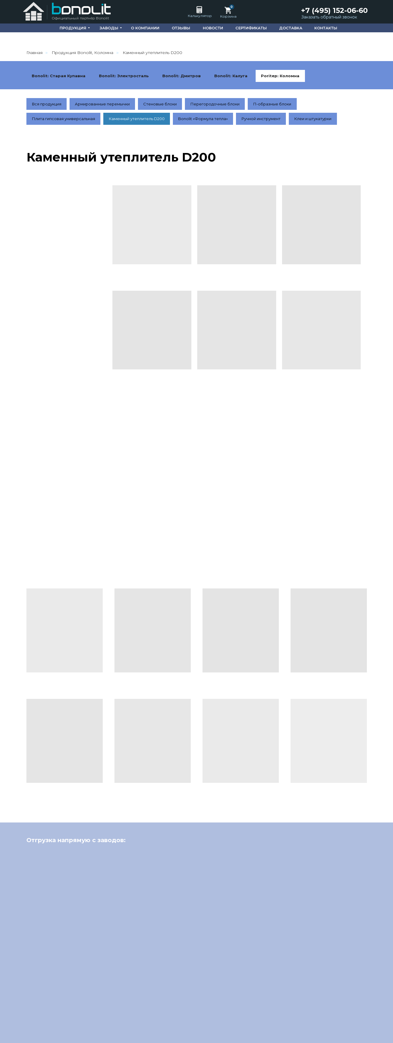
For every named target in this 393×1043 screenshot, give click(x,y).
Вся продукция (48, 120)
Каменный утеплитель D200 (142, 136)
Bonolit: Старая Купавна (59, 76)
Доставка (351, 1016)
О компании (228, 1016)
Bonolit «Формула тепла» (212, 136)
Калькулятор (200, 16)
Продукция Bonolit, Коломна (82, 52)
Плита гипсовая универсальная (65, 136)
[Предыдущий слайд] (15, 931)
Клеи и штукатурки (328, 136)
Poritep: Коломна (51, 92)
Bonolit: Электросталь (127, 76)
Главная (34, 52)
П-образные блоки (284, 120)
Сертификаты (316, 1016)
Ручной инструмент (273, 136)
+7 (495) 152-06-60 (334, 10)
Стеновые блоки (166, 120)
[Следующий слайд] (378, 931)
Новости (284, 1016)
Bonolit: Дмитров (186, 76)
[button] (330, 17)
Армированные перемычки (106, 120)
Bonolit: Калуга (237, 76)
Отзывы (258, 1016)
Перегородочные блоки (224, 120)
